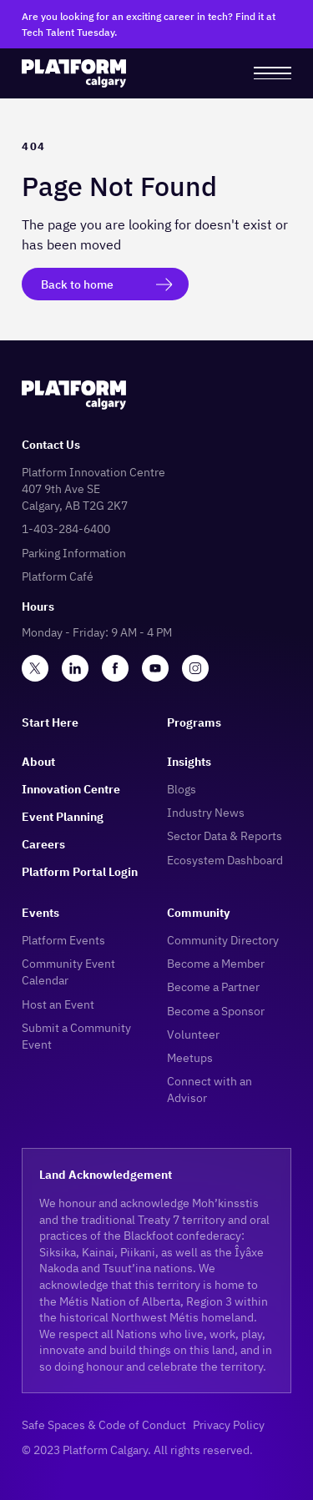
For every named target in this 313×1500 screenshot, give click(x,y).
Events (40, 912)
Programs (194, 722)
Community (198, 912)
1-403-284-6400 (66, 528)
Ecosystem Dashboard (225, 860)
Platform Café (57, 576)
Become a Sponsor (216, 1011)
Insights (189, 761)
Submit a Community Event (76, 1035)
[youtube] (155, 668)
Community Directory (223, 940)
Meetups (190, 1057)
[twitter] (35, 668)
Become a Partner (213, 986)
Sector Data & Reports (224, 835)
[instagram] (195, 668)
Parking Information (74, 553)
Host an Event (58, 1004)
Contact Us (51, 444)
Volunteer (193, 1034)
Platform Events (63, 940)
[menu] (272, 73)
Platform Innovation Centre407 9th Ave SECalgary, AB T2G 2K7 (93, 488)
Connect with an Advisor (209, 1089)
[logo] (74, 73)
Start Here (50, 722)
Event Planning (62, 816)
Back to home (77, 284)
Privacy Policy (229, 1424)
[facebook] (115, 668)
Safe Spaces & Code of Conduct (104, 1424)
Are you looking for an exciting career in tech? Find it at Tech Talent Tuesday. (148, 24)
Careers (43, 844)
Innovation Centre (71, 789)
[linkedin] (75, 668)
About (38, 761)
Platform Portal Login (80, 871)
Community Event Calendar (68, 971)
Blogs (181, 789)
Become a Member (216, 963)
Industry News (206, 812)
